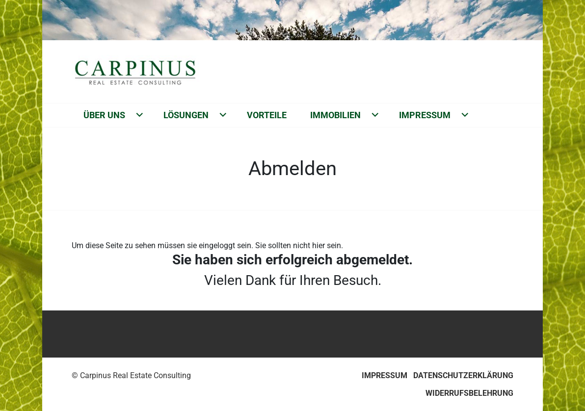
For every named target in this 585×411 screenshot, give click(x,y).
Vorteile (267, 115)
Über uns (104, 115)
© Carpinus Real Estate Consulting (131, 375)
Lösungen (186, 115)
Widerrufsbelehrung (469, 393)
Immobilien (335, 115)
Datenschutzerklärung (463, 375)
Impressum (425, 115)
